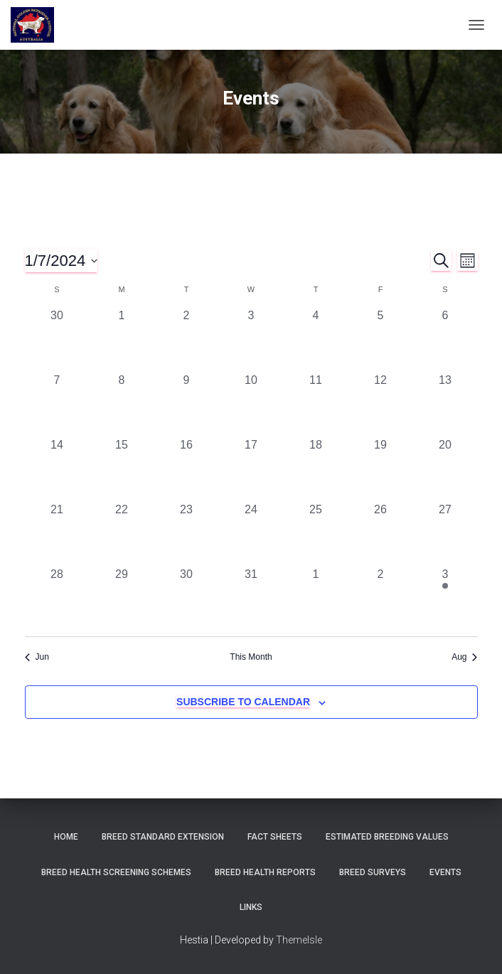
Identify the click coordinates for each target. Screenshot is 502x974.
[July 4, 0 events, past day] (316, 339)
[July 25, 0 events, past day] (316, 533)
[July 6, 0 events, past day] (445, 339)
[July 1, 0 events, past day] (122, 339)
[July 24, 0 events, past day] (251, 533)
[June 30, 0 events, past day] (57, 339)
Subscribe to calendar (243, 701)
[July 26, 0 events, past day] (380, 533)
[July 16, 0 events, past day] (186, 469)
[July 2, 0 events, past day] (186, 339)
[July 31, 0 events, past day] (251, 598)
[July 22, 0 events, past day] (122, 533)
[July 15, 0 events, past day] (122, 469)
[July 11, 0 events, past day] (316, 404)
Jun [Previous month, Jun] (37, 657)
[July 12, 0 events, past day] (380, 404)
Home (66, 837)
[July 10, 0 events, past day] (251, 404)
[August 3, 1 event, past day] (445, 598)
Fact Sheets (274, 837)
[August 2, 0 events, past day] (380, 598)
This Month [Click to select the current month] (251, 657)
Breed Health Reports (265, 872)
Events (445, 872)
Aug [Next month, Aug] (464, 657)
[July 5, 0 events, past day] (380, 339)
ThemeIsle (299, 940)
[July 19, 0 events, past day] (380, 469)
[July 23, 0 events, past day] (186, 533)
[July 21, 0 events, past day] (57, 533)
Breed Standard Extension (163, 837)
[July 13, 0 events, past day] (445, 404)
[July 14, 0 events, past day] (57, 469)
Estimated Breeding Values (387, 837)
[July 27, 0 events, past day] (445, 533)
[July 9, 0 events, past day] (186, 404)
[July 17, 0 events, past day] (251, 469)
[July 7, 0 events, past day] (57, 404)
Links (251, 907)
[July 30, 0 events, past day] (186, 598)
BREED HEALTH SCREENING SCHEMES (116, 872)
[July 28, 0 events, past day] (57, 598)
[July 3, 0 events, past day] (251, 339)
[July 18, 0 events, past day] (316, 469)
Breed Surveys (372, 872)
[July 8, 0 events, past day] (122, 404)
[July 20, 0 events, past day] (445, 469)
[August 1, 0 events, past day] (316, 598)
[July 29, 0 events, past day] (122, 598)
